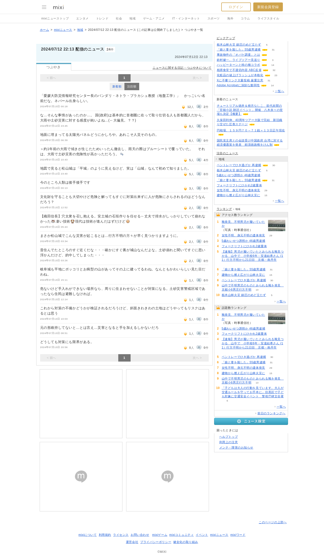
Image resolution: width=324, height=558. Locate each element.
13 (257, 289)
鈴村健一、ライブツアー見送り (238, 60)
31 (273, 49)
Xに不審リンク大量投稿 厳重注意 (240, 80)
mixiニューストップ (55, 18)
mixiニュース (63, 30)
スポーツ (213, 18)
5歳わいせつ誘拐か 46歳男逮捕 (238, 175)
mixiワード (238, 535)
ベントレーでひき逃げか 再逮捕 (239, 165)
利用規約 (105, 535)
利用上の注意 (228, 442)
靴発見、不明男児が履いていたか (243, 224)
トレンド (102, 18)
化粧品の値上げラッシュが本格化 (240, 75)
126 (258, 230)
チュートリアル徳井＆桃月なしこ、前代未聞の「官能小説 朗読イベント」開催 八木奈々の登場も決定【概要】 (250, 110)
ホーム (44, 30)
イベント (202, 535)
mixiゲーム (160, 535)
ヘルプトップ (228, 436)
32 (274, 70)
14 (272, 65)
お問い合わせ (140, 535)
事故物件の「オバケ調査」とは (238, 54)
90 (267, 185)
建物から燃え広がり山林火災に (238, 195)
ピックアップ (226, 38)
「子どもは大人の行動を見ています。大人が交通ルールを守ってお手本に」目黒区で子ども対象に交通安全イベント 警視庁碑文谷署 (253, 392)
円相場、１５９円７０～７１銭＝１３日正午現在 (251, 130)
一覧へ (279, 91)
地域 (132, 18)
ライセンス (121, 535)
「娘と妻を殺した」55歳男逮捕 (239, 49)
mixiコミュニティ (181, 535)
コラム (245, 18)
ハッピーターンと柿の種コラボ (238, 65)
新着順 (117, 86)
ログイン (236, 7)
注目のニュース (227, 153)
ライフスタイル (268, 18)
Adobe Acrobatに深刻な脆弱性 (238, 85)
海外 (230, 18)
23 (275, 75)
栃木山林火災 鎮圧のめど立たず (239, 44)
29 (265, 190)
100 (266, 175)
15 (265, 195)
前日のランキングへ (271, 413)
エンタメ (82, 18)
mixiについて (87, 535)
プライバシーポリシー (155, 542)
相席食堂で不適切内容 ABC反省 (239, 70)
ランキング (224, 209)
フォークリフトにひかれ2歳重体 (239, 185)
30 (273, 165)
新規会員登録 (268, 7)
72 (227, 264)
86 (272, 54)
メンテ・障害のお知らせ (236, 447)
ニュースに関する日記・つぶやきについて (182, 68)
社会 (119, 18)
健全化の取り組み (185, 542)
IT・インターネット (186, 18)
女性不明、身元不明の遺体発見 (238, 190)
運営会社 (132, 542)
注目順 (131, 86)
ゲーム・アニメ (154, 18)
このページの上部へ (273, 522)
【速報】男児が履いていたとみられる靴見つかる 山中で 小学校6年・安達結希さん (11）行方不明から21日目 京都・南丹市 (253, 256)
